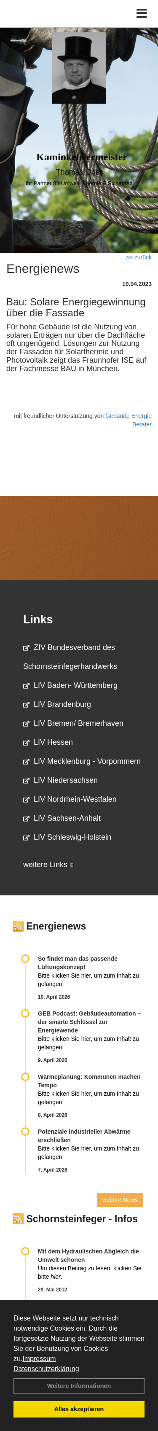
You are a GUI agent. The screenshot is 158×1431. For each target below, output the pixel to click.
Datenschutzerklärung (46, 1368)
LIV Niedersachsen (60, 780)
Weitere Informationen (79, 1385)
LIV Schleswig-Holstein (67, 837)
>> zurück (139, 257)
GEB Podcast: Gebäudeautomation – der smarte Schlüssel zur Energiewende (89, 1022)
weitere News (120, 1200)
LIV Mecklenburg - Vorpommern (82, 761)
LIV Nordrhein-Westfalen (70, 799)
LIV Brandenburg (57, 704)
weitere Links (48, 864)
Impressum (39, 1358)
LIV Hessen (48, 742)
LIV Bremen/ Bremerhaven (73, 723)
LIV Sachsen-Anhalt (62, 818)
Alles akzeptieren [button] (79, 1409)
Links (38, 619)
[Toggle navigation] (142, 13)
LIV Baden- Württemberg (70, 685)
